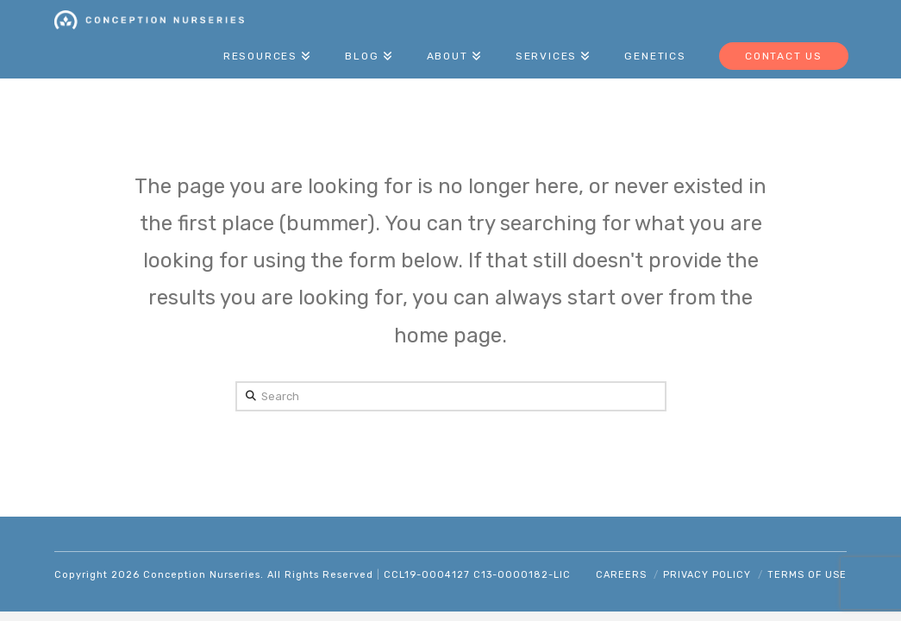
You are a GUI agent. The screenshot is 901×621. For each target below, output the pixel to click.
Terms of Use (807, 574)
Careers (621, 574)
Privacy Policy (707, 574)
